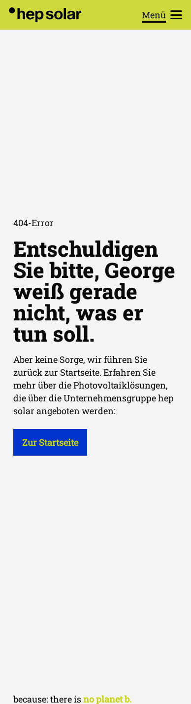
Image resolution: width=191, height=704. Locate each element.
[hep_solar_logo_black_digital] (45, 14)
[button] (162, 14)
